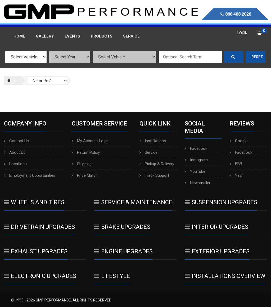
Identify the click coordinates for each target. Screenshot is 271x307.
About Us (14, 152)
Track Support (154, 175)
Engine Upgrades (123, 251)
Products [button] (101, 36)
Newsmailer (197, 182)
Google (238, 140)
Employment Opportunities (29, 175)
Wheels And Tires (34, 202)
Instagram (196, 159)
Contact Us (16, 140)
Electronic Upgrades (40, 276)
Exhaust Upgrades (35, 251)
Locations (15, 163)
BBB (236, 163)
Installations (152, 140)
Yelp (236, 175)
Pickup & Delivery (156, 163)
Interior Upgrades (216, 227)
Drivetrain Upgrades (39, 227)
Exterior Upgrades (217, 251)
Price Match (85, 175)
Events (72, 36)
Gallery (45, 36)
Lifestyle (112, 276)
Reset (257, 57)
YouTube (195, 171)
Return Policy (86, 152)
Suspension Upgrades (221, 202)
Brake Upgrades (122, 227)
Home (19, 36)
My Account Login (90, 140)
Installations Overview (225, 276)
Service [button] (131, 36)
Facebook (196, 148)
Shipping (82, 163)
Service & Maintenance (133, 202)
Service (148, 152)
